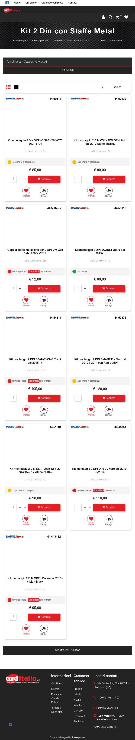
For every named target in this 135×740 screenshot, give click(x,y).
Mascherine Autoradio (78, 41)
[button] (44, 192)
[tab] (10, 87)
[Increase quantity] (25, 179)
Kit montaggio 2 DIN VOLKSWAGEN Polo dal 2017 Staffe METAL (100, 142)
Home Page (19, 41)
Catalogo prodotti (39, 41)
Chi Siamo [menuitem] (57, 683)
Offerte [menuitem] (77, 694)
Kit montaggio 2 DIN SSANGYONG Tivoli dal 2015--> (35, 361)
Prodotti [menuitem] (78, 689)
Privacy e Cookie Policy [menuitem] (56, 698)
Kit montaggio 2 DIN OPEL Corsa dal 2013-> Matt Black (35, 580)
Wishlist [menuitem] (78, 705)
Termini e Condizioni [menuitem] (57, 710)
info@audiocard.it (108, 708)
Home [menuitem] (17, 3)
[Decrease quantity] (20, 179)
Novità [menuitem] (77, 700)
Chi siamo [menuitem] (31, 3)
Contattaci (33, 271)
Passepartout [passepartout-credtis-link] (78, 737)
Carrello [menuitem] (78, 711)
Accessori (58, 41)
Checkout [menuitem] (79, 716)
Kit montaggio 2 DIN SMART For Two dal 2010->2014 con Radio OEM (100, 361)
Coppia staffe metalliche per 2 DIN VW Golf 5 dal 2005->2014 (35, 252)
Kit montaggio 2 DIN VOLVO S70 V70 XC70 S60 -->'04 (35, 142)
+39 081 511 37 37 (109, 698)
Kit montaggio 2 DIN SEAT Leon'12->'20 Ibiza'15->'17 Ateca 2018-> (35, 471)
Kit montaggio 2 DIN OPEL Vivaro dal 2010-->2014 (100, 471)
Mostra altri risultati (67, 650)
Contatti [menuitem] (72, 3)
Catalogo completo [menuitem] (52, 3)
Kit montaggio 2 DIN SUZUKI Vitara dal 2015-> (100, 252)
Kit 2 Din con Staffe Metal (108, 41)
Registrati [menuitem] (79, 721)
